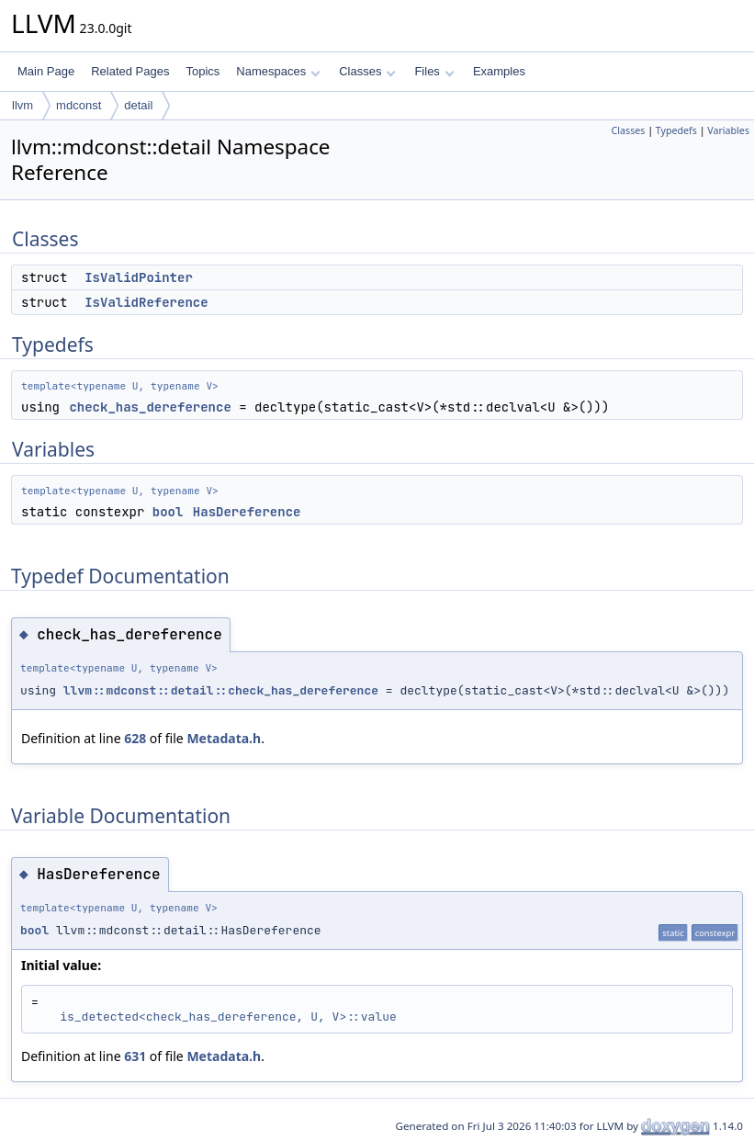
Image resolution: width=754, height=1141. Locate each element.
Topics (202, 71)
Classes (367, 71)
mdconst (78, 105)
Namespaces (278, 71)
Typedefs (676, 130)
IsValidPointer (138, 277)
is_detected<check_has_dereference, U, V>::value (228, 1016)
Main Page (45, 71)
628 (135, 738)
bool (168, 511)
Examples (499, 71)
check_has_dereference (150, 407)
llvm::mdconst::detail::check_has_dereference (220, 690)
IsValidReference (146, 302)
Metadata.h (223, 738)
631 (135, 1056)
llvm (22, 105)
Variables (728, 130)
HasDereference (247, 511)
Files (434, 71)
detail (138, 105)
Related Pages (130, 71)
